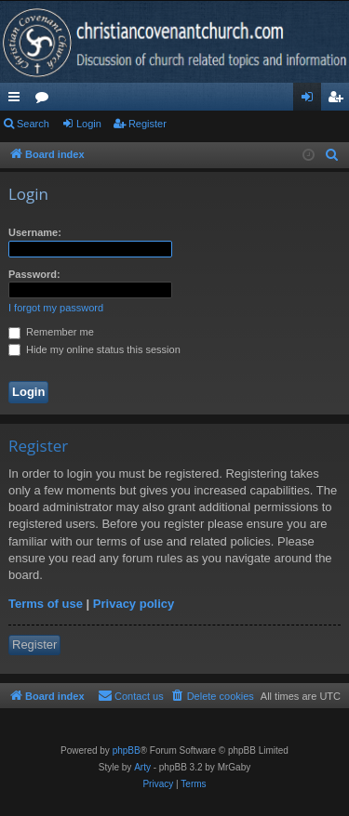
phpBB (127, 750)
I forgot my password (55, 307)
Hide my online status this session (94, 349)
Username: (34, 232)
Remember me (51, 331)
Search (33, 123)
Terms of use (45, 604)
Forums (45, 100)
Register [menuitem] (339, 100)
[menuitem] (332, 155)
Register (147, 123)
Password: (34, 274)
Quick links (17, 100)
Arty (142, 767)
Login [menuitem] (311, 100)
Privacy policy (133, 604)
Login (88, 123)
